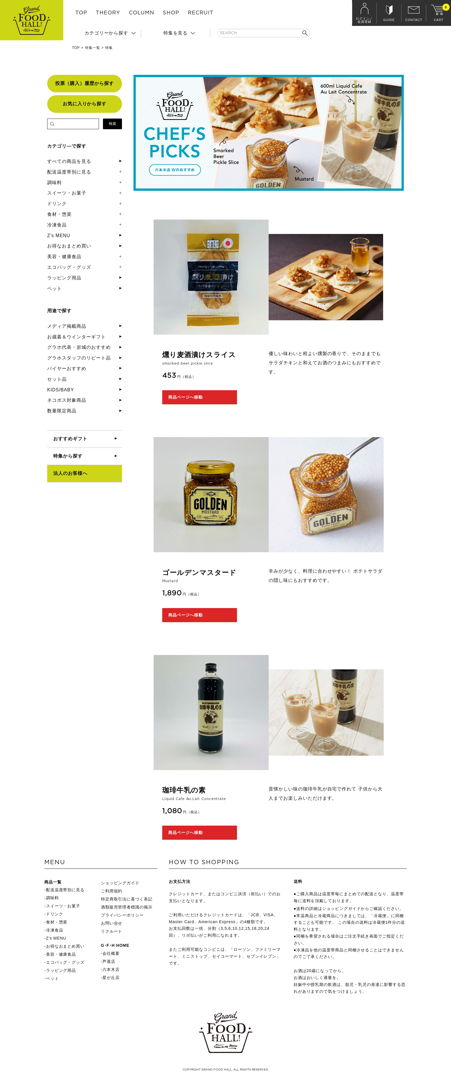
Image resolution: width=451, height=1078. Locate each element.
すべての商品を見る (69, 161)
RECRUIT (200, 13)
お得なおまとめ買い (69, 245)
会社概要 (111, 953)
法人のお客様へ (70, 473)
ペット (54, 288)
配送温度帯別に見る (69, 171)
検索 (112, 123)
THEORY (108, 13)
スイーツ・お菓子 (66, 193)
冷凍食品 (57, 224)
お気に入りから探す (85, 103)
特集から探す (68, 456)
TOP (81, 13)
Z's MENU (58, 235)
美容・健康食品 (64, 256)
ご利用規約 (112, 891)
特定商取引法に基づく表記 (127, 899)
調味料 (54, 182)
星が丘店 (111, 977)
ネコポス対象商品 (66, 400)
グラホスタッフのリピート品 (78, 357)
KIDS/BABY (60, 389)
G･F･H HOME (115, 945)
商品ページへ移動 (185, 397)
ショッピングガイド (120, 883)
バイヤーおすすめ (66, 368)
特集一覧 (92, 48)
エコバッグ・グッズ (69, 267)
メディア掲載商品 (66, 326)
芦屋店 (108, 961)
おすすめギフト (70, 438)
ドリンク (57, 203)
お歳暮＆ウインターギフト (76, 336)
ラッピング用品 (64, 277)
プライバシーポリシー (122, 915)
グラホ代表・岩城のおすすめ (78, 347)
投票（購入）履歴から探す (84, 83)
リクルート (112, 931)
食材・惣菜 (59, 214)
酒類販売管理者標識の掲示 (127, 907)
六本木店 (111, 969)
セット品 (57, 379)
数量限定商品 (62, 410)
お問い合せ (112, 923)
